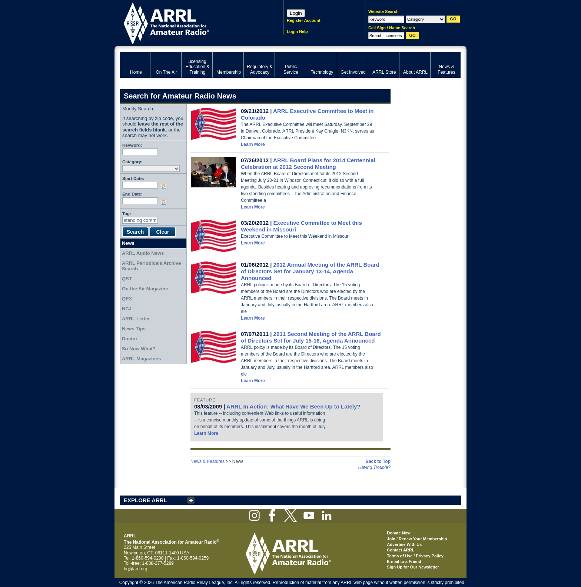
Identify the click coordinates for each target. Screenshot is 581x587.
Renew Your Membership (423, 539)
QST (127, 278)
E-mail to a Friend (404, 561)
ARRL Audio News (143, 253)
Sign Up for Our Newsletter (413, 567)
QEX (127, 298)
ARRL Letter (136, 318)
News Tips (134, 328)
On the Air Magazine (145, 288)
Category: (132, 161)
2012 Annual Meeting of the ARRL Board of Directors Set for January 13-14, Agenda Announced (310, 271)
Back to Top (378, 461)
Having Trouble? (374, 467)
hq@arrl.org (135, 568)
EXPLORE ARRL (145, 500)
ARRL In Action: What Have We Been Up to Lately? (293, 406)
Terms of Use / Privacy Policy (415, 556)
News (128, 243)
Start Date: (133, 178)
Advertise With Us (404, 544)
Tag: (126, 213)
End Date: (132, 193)
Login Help (297, 31)
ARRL (192, 22)
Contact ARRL (400, 550)
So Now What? (139, 348)
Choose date (164, 186)
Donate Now (399, 533)
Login (296, 13)
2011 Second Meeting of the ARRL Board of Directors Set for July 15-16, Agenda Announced (311, 337)
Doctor (129, 338)
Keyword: (132, 145)
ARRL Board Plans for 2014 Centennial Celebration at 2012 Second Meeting (308, 163)
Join (391, 539)
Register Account (304, 20)
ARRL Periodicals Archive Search (151, 266)
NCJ (127, 308)
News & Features (207, 461)
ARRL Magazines (141, 358)
